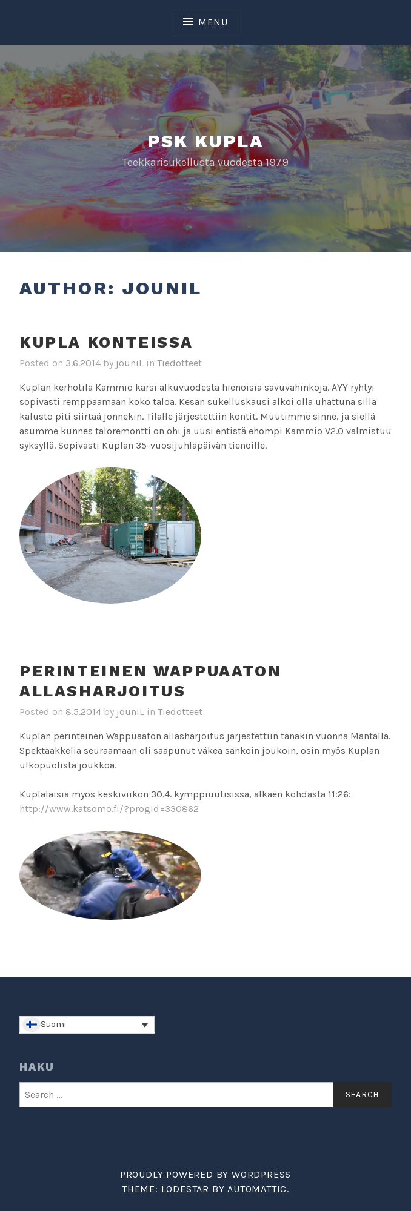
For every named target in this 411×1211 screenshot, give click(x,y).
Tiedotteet (179, 363)
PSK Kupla (205, 140)
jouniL (130, 363)
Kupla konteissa (106, 342)
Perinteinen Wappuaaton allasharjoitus (150, 681)
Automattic (257, 1189)
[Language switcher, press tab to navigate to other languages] (87, 1025)
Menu (212, 22)
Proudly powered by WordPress (205, 1174)
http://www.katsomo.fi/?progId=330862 (109, 808)
